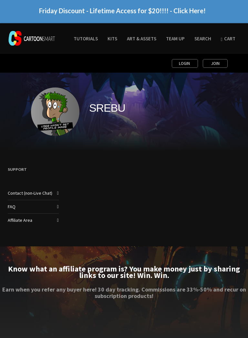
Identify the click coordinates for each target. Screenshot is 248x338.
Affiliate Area (20, 220)
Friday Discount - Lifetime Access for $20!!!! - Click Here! (122, 13)
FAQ (12, 207)
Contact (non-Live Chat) (30, 193)
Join (215, 63)
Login (185, 63)
